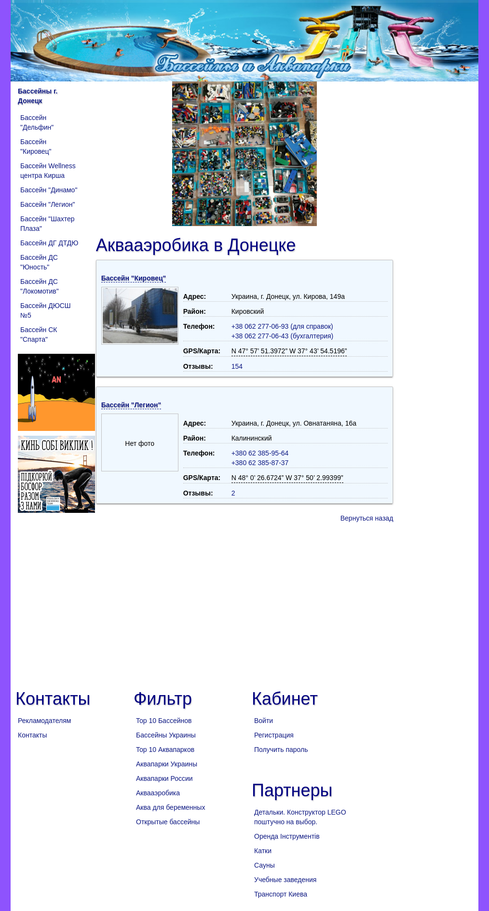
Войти (263, 720)
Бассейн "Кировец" (36, 146)
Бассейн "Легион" (47, 204)
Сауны (264, 865)
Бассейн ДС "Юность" (39, 262)
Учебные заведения (285, 880)
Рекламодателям (44, 720)
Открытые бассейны (168, 822)
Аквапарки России (164, 778)
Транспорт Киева (280, 894)
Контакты (32, 735)
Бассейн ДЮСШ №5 (45, 310)
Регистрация (274, 735)
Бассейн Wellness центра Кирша (48, 170)
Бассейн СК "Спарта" (38, 334)
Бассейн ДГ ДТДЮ (49, 243)
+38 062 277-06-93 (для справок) (282, 326)
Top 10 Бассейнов (163, 720)
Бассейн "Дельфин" (37, 122)
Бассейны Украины (166, 735)
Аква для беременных (170, 807)
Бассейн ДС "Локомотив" (39, 286)
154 (237, 366)
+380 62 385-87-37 (260, 463)
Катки (263, 851)
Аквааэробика (158, 793)
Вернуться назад (367, 518)
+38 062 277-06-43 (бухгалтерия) (282, 336)
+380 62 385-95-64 (260, 453)
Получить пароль (281, 749)
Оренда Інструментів (287, 836)
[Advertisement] (244, 604)
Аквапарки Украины (166, 764)
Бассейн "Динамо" (48, 190)
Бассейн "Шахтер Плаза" (47, 223)
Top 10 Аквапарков (165, 749)
